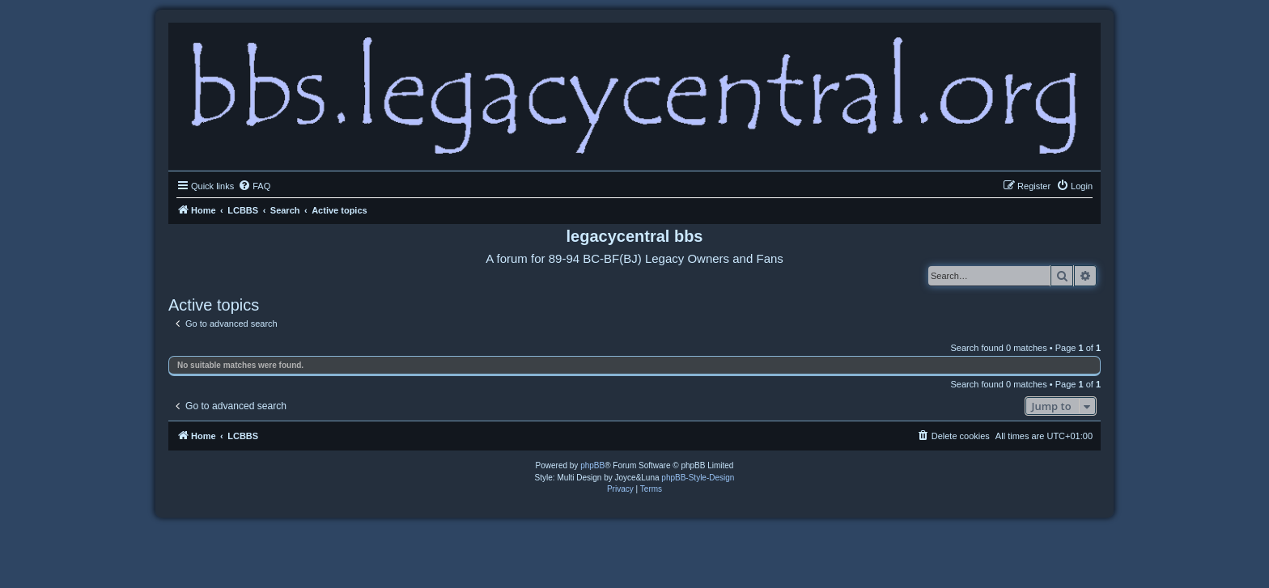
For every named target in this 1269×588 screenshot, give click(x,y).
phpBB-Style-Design (697, 477)
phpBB (592, 465)
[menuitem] (254, 186)
